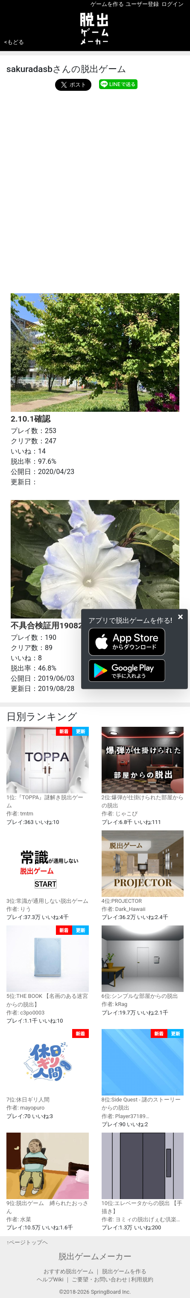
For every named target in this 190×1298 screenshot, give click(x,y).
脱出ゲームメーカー (95, 1256)
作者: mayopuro (25, 1107)
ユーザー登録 (142, 4)
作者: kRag (115, 1004)
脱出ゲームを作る (124, 1271)
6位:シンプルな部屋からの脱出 (143, 962)
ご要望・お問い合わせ (99, 1279)
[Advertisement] (95, 190)
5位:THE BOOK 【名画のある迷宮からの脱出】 (47, 966)
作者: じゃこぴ (119, 813)
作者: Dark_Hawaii (124, 909)
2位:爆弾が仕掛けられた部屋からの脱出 (143, 768)
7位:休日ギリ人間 (47, 1066)
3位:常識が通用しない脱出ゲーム (47, 867)
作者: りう (18, 909)
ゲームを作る (107, 4)
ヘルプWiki (50, 1279)
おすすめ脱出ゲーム (69, 1271)
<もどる (14, 42)
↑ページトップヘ (27, 1242)
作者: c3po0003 (25, 1012)
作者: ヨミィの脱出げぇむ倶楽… (141, 1219)
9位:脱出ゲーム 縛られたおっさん (47, 1173)
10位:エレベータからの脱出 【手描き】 (143, 1173)
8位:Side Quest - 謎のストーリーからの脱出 (143, 1070)
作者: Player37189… (125, 1116)
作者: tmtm (19, 813)
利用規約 (142, 1279)
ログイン (172, 4)
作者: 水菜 (18, 1219)
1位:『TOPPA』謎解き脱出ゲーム (47, 768)
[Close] (180, 616)
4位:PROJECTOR (143, 867)
